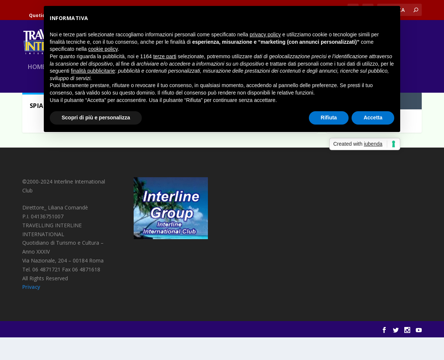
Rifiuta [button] (329, 117)
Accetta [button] (372, 117)
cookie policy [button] (103, 49)
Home (36, 75)
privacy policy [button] (265, 34)
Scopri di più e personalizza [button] (96, 117)
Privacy (31, 309)
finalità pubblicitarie (93, 71)
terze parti (164, 56)
